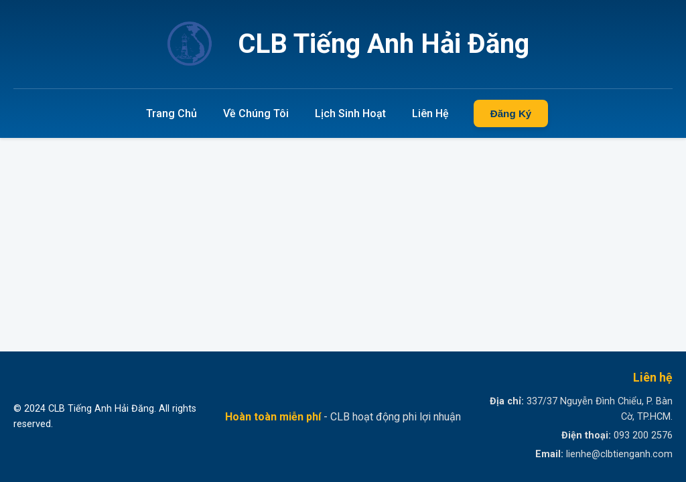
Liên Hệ (430, 113)
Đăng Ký (511, 113)
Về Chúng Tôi (256, 113)
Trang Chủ (171, 113)
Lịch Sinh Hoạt (350, 113)
